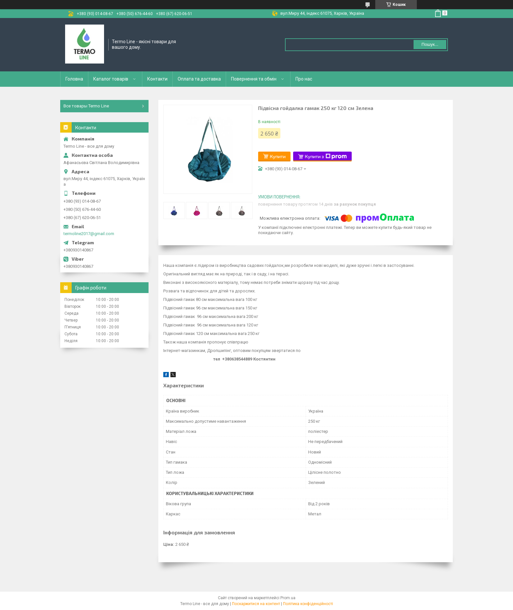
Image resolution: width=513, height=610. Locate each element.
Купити (278, 156)
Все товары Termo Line (86, 105)
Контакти (157, 79)
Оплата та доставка (199, 79)
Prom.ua (287, 598)
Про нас (303, 79)
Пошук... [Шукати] (429, 44)
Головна (74, 79)
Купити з (326, 156)
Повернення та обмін (253, 79)
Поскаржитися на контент (256, 603)
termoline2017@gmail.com (88, 233)
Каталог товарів (110, 79)
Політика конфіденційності (308, 603)
